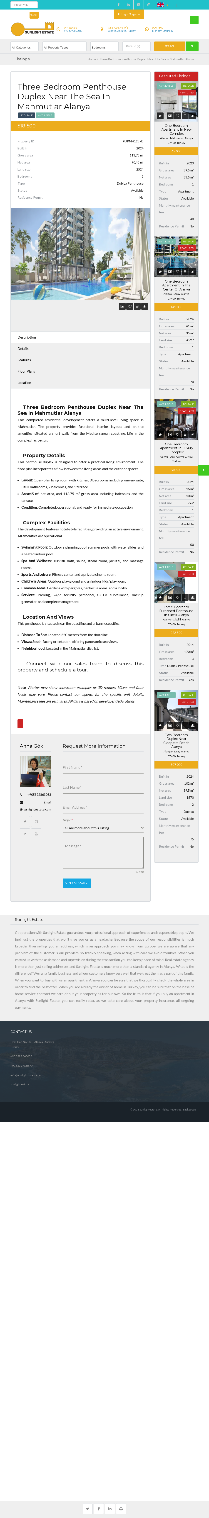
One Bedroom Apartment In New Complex (177, 130)
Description (26, 337)
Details (23, 348)
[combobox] (103, 826)
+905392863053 (39, 794)
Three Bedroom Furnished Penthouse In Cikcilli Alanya (176, 611)
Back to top (189, 1106)
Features (24, 360)
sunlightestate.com (37, 809)
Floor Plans (26, 371)
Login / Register (129, 14)
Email (47, 802)
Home (92, 59)
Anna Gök (31, 746)
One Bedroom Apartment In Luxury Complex (176, 448)
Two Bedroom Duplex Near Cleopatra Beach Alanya (176, 741)
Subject (68, 818)
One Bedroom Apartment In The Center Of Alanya (176, 285)
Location (24, 382)
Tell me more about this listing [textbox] (86, 826)
